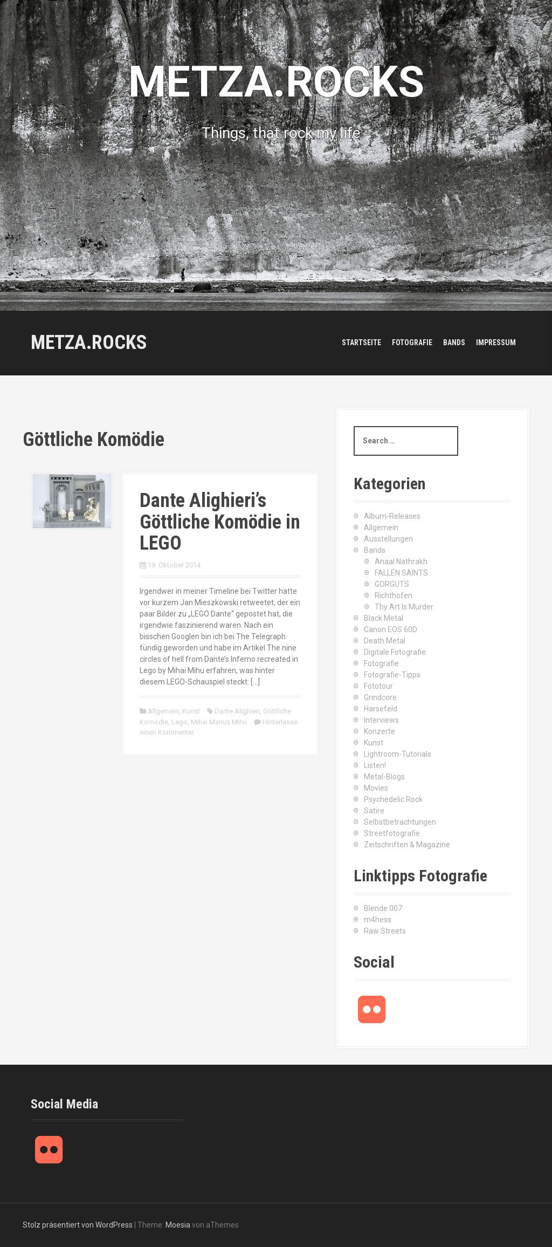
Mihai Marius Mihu (219, 722)
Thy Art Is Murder (404, 606)
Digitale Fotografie (395, 652)
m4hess (377, 919)
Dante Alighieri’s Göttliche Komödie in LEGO (220, 521)
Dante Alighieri (237, 711)
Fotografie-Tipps (392, 674)
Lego (179, 722)
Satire (374, 810)
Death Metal (384, 640)
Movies (376, 788)
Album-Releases (392, 516)
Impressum (496, 342)
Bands (454, 342)
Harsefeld (380, 708)
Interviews (381, 720)
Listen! (375, 765)
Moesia (177, 1225)
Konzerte (379, 731)
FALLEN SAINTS (401, 572)
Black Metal (383, 618)
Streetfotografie (392, 833)
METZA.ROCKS (89, 342)
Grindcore (380, 697)
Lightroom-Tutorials (397, 754)
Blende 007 (383, 908)
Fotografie (412, 342)
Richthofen (393, 595)
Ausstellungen (388, 539)
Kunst (191, 711)
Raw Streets (385, 931)
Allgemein (163, 711)
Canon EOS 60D (390, 629)
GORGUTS (392, 584)
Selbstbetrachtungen (400, 822)
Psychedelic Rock (393, 799)
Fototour (378, 686)
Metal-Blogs (384, 776)
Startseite (361, 342)
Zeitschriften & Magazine (407, 844)
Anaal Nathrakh (401, 561)
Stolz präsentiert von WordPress (78, 1225)
